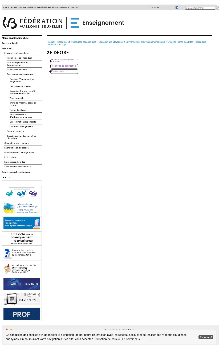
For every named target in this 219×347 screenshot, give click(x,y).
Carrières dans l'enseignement (16, 172)
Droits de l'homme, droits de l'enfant (23, 104)
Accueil (51, 42)
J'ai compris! (206, 337)
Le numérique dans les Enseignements (17, 64)
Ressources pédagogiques (16, 53)
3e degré (63, 44)
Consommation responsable (23, 122)
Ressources (7, 49)
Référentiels (10, 157)
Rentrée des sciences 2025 (20, 58)
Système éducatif (10, 43)
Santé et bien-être (16, 131)
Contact (156, 7)
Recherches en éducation (16, 148)
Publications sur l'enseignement (19, 153)
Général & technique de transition (62, 61)
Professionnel (57, 71)
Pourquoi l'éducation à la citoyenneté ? (22, 80)
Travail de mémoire (19, 110)
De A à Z (6, 178)
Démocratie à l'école (17, 70)
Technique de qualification (63, 66)
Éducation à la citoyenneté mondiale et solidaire (22, 92)
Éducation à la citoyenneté (20, 75)
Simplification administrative (17, 167)
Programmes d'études (14, 162)
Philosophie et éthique (20, 86)
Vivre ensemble (17, 98)
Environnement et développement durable (21, 116)
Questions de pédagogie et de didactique (21, 137)
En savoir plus (131, 339)
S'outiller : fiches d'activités (180, 42)
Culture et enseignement (21, 127)
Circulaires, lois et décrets (16, 143)
